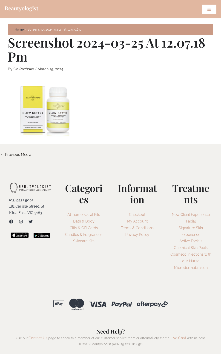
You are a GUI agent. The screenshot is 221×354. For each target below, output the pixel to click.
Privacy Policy (137, 234)
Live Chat (178, 338)
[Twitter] (31, 222)
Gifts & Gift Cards (84, 228)
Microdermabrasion (191, 268)
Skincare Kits (84, 241)
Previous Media (15, 154)
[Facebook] (11, 222)
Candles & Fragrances (83, 234)
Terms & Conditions (137, 228)
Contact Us (38, 338)
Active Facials (190, 241)
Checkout (137, 214)
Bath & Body (84, 221)
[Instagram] (21, 222)
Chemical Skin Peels (191, 248)
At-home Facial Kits (83, 214)
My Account (137, 221)
